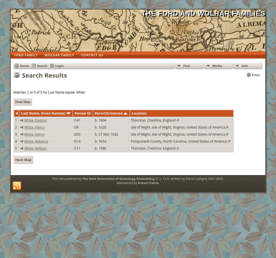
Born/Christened (111, 113)
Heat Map (22, 102)
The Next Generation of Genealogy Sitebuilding (118, 178)
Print (256, 75)
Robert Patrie (148, 183)
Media (217, 66)
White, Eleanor (35, 120)
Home (24, 66)
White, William (35, 148)
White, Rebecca (36, 141)
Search (42, 66)
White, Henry (34, 127)
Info (245, 66)
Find (186, 66)
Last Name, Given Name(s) (46, 113)
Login (59, 66)
